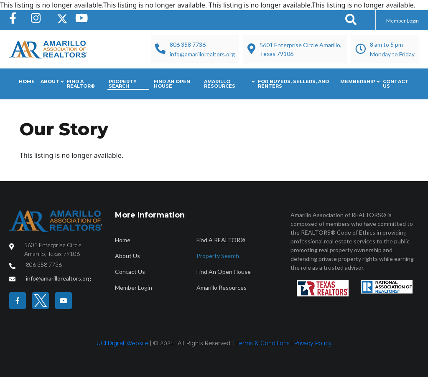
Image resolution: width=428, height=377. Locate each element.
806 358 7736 (188, 44)
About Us (127, 255)
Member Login (402, 21)
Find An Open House (172, 83)
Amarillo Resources (219, 83)
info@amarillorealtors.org (202, 54)
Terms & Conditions (263, 343)
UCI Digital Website (122, 343)
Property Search (123, 83)
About (50, 81)
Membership (357, 81)
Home (27, 81)
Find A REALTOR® (81, 83)
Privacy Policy (313, 343)
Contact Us (395, 83)
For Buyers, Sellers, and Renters (293, 83)
